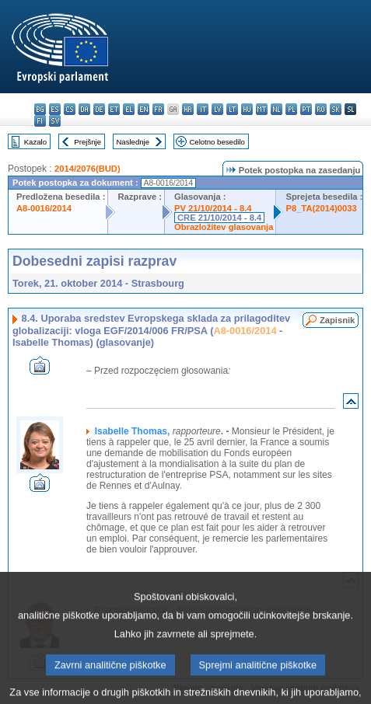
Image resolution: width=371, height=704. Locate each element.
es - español (55, 109)
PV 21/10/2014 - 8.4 (213, 208)
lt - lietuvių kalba (232, 109)
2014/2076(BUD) (87, 168)
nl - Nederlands (276, 109)
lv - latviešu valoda (217, 109)
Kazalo (35, 142)
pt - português (306, 109)
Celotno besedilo (216, 142)
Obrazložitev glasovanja (223, 227)
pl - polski (291, 109)
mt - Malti (262, 109)
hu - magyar (247, 109)
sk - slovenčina (335, 109)
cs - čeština (69, 109)
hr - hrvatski (188, 109)
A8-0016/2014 (44, 208)
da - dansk (84, 109)
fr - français (158, 109)
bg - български (40, 109)
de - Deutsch (99, 109)
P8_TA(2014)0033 (320, 208)
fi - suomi (40, 121)
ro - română (321, 109)
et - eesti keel (114, 109)
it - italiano (202, 109)
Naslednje (132, 142)
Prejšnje (87, 142)
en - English (143, 109)
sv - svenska (55, 121)
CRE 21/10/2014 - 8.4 (219, 217)
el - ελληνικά (129, 109)
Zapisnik (337, 320)
